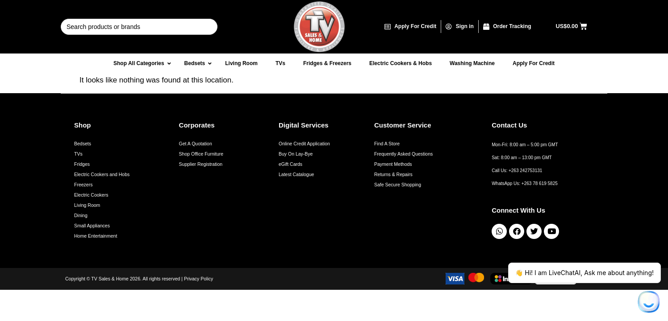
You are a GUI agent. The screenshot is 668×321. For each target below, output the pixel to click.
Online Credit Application (304, 143)
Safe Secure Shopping (397, 184)
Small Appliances (92, 225)
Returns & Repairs (393, 174)
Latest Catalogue (296, 174)
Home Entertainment (95, 236)
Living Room (87, 205)
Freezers (83, 184)
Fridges (82, 164)
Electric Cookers (91, 195)
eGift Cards (290, 164)
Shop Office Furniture (201, 153)
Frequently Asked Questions (403, 153)
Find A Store (387, 143)
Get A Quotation (195, 143)
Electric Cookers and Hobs (101, 174)
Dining (81, 215)
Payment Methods (393, 164)
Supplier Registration (200, 164)
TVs (78, 153)
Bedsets (82, 143)
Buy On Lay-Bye (296, 153)
